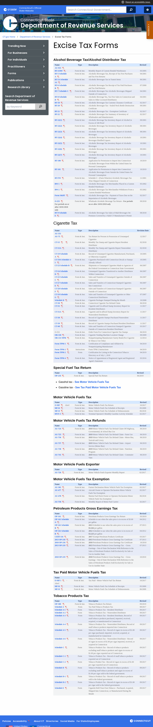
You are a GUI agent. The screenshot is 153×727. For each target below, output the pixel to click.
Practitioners (16, 66)
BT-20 (57, 105)
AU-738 (58, 449)
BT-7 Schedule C (62, 91)
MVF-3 (58, 414)
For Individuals (17, 59)
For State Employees (88, 721)
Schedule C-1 (60, 656)
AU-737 (58, 443)
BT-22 (57, 114)
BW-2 (57, 190)
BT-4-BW (59, 71)
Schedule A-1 (60, 610)
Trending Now (17, 46)
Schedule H (59, 300)
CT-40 (57, 326)
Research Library (19, 87)
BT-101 (58, 169)
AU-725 (58, 434)
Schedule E (59, 688)
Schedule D (59, 668)
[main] (76, 364)
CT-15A (58, 248)
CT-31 (57, 306)
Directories (52, 721)
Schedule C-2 (60, 662)
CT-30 (57, 303)
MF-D (57, 411)
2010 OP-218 (60, 542)
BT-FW (58, 178)
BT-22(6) (58, 149)
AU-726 (58, 472)
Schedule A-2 (60, 613)
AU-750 (58, 502)
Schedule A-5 (60, 630)
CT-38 (57, 317)
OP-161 (58, 516)
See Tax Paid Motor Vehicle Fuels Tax (98, 387)
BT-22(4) (58, 137)
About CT (39, 721)
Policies (6, 721)
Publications (16, 80)
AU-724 (58, 429)
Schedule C (59, 647)
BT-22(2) (58, 126)
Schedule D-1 (60, 676)
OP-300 (58, 604)
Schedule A (59, 607)
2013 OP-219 (60, 545)
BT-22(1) (58, 120)
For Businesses (17, 53)
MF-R (57, 408)
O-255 (57, 201)
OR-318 (58, 335)
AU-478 (58, 496)
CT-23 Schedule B (62, 265)
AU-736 (58, 437)
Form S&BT (60, 195)
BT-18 (57, 103)
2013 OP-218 (60, 539)
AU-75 (57, 236)
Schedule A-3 (60, 615)
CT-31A (58, 312)
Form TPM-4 (60, 358)
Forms (12, 73)
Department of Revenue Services (35, 37)
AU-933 (58, 68)
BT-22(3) (58, 132)
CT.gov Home (9, 37)
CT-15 (57, 242)
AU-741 (58, 455)
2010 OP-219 (60, 557)
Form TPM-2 (60, 349)
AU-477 (58, 490)
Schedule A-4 (60, 624)
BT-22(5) (58, 143)
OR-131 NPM (60, 338)
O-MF (57, 405)
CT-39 (57, 323)
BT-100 (58, 161)
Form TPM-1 (60, 344)
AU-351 (58, 233)
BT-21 (57, 111)
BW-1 (57, 184)
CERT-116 (59, 537)
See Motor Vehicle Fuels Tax (92, 382)
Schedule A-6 (60, 639)
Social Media (67, 721)
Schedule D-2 (60, 682)
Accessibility (20, 721)
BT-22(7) (58, 155)
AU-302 (58, 487)
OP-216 (58, 376)
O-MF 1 (58, 580)
